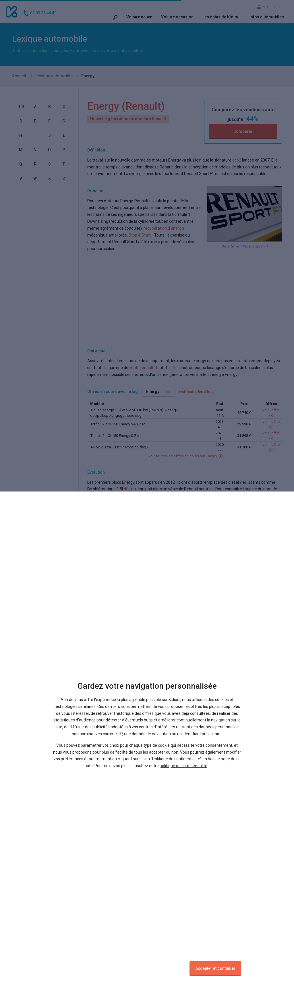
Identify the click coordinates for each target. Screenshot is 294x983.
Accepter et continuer (215, 968)
